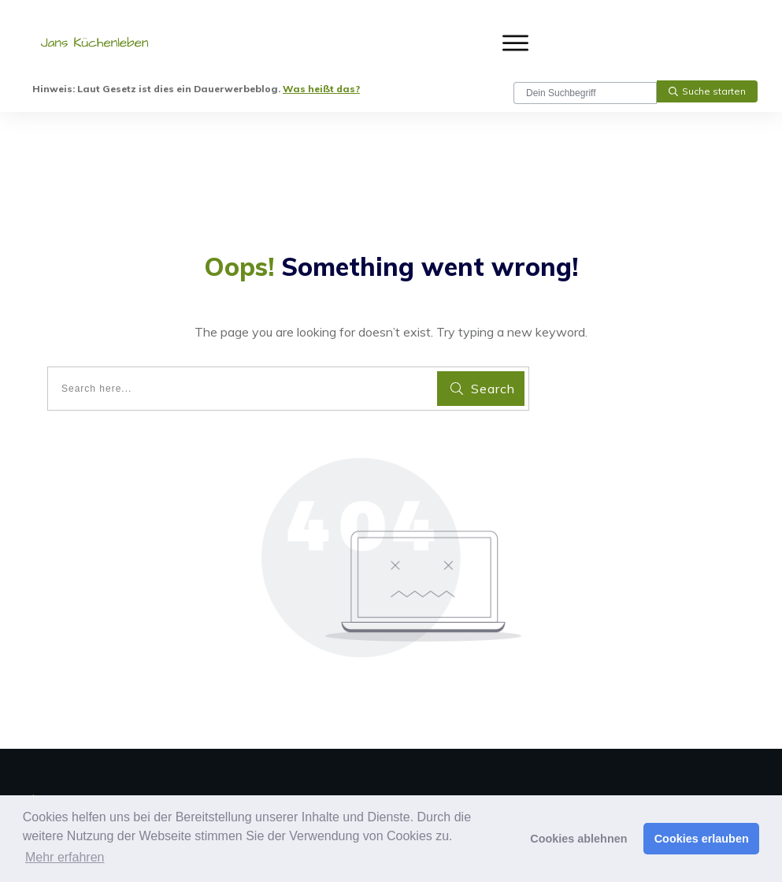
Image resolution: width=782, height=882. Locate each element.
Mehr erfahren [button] (65, 857)
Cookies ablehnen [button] (578, 838)
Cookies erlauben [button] (701, 838)
